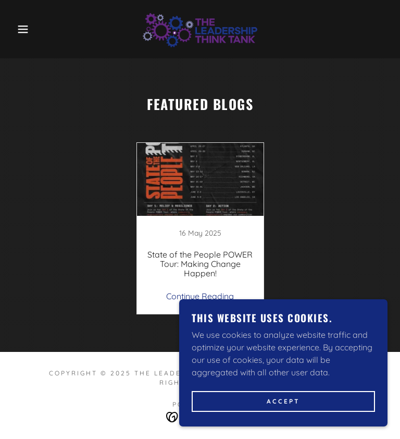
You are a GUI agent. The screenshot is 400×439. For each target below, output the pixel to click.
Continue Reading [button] (200, 296)
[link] (200, 29)
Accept (283, 402)
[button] (20, 29)
